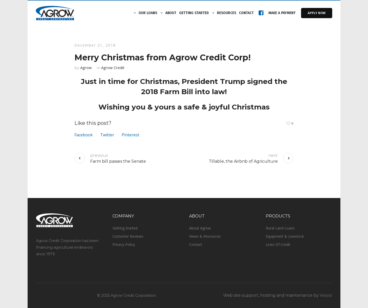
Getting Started (124, 228)
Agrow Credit (112, 67)
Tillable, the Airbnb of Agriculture (243, 161)
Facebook (83, 135)
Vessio (326, 295)
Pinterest (130, 135)
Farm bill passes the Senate (118, 161)
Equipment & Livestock (285, 236)
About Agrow (200, 228)
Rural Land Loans (280, 228)
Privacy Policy (123, 244)
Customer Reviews (127, 236)
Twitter (107, 135)
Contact (195, 244)
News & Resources (205, 236)
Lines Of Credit (278, 244)
